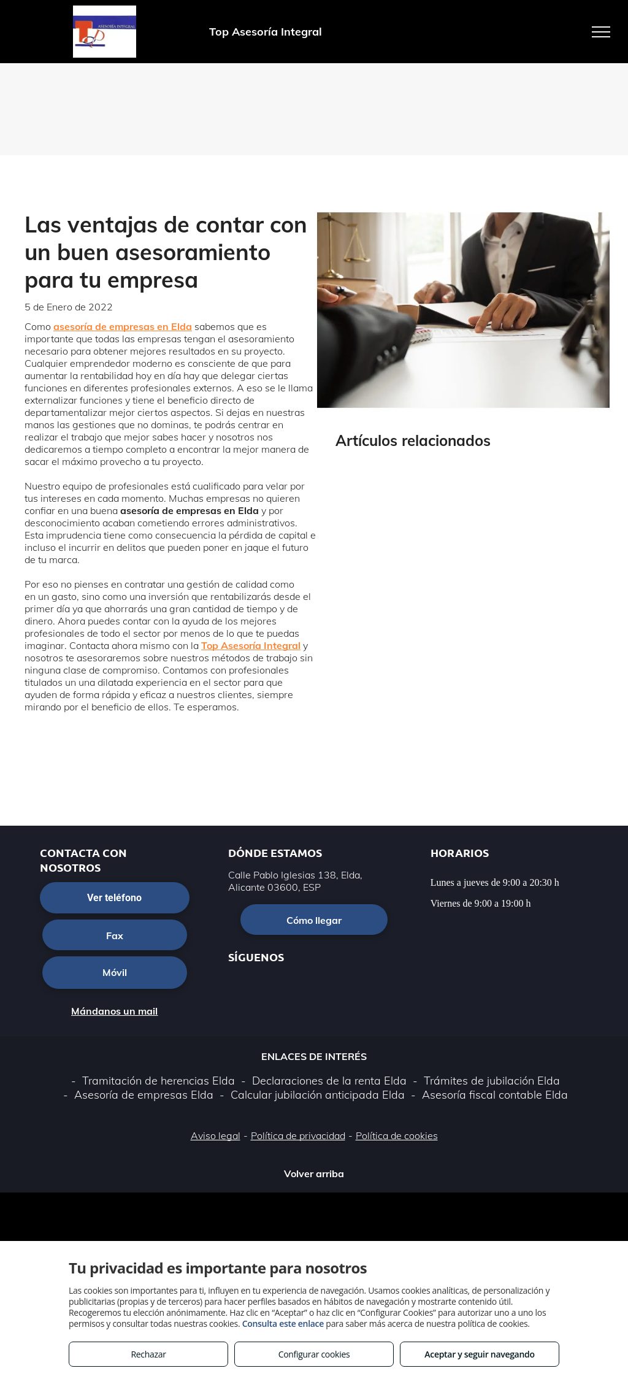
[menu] (601, 32)
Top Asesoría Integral (251, 645)
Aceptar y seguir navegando (479, 1354)
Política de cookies (397, 1135)
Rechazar (148, 1354)
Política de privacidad (298, 1135)
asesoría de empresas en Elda (122, 326)
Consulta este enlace (283, 1323)
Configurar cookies (314, 1354)
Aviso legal (215, 1135)
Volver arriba (314, 1173)
